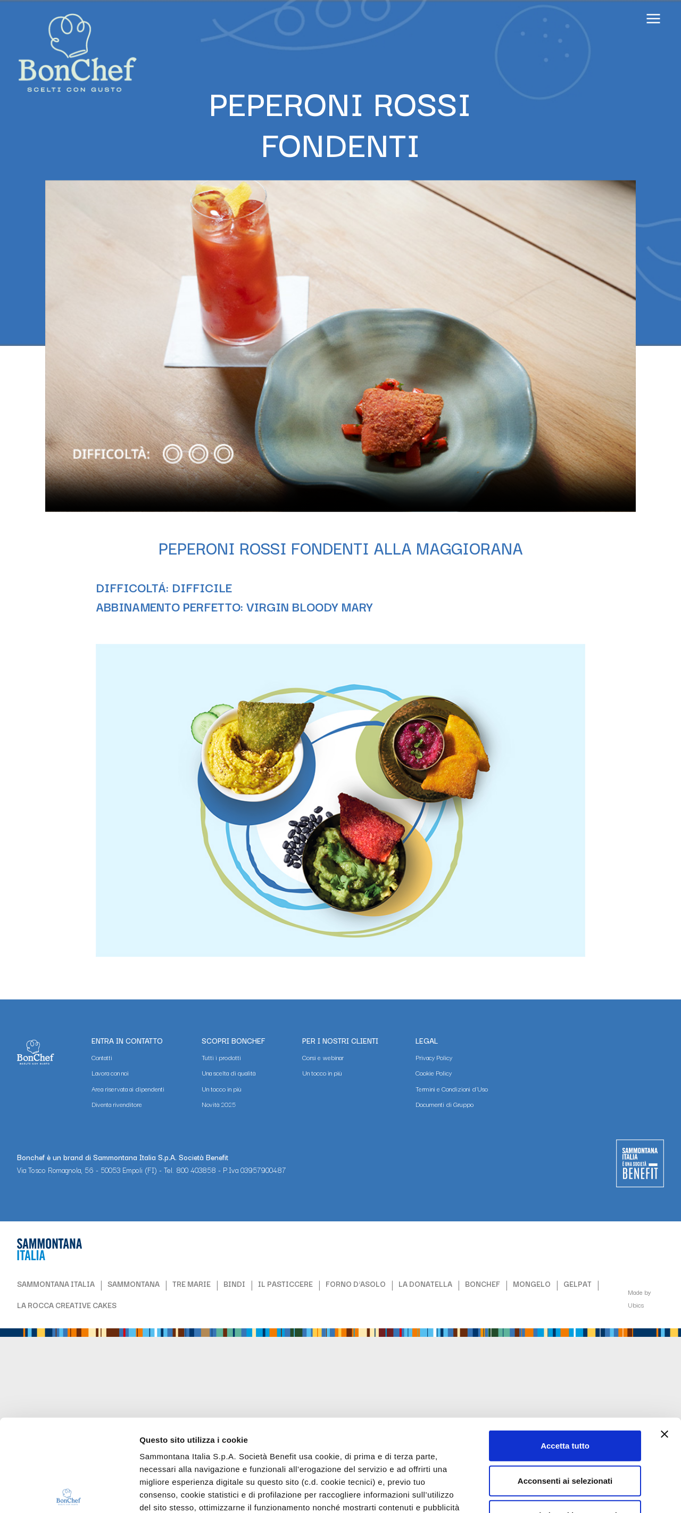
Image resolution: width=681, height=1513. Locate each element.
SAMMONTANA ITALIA (56, 1283)
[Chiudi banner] (664, 1339)
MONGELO (532, 1283)
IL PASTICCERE (285, 1283)
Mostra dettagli (572, 1492)
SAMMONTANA (133, 1283)
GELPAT (577, 1283)
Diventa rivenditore (117, 1104)
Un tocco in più (222, 1089)
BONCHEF (482, 1283)
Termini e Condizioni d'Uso (452, 1089)
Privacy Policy (434, 1057)
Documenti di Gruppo (445, 1104)
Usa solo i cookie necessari (565, 1420)
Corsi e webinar (323, 1057)
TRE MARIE (191, 1283)
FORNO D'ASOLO (356, 1283)
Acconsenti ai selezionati (565, 1385)
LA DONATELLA (425, 1283)
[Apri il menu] (653, 20)
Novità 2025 (219, 1104)
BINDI (234, 1283)
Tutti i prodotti (221, 1057)
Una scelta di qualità (228, 1073)
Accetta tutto (565, 1350)
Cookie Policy (434, 1073)
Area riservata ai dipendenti (128, 1089)
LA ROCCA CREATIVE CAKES (67, 1305)
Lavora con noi (110, 1073)
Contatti (102, 1057)
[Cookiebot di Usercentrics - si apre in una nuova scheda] (68, 1492)
